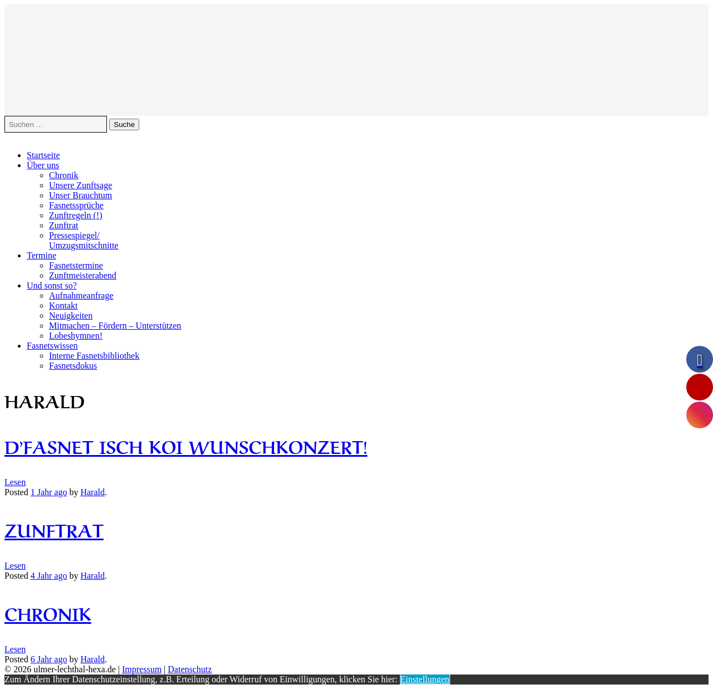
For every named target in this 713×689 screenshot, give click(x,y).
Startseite (43, 155)
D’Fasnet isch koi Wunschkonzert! (185, 445)
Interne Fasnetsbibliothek (94, 355)
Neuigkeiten (70, 315)
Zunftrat (63, 225)
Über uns (43, 165)
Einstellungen (425, 679)
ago (49, 492)
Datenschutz (190, 669)
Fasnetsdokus (73, 365)
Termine (41, 255)
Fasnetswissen (52, 345)
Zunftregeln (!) (75, 215)
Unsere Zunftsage (80, 185)
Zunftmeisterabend (82, 275)
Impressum (142, 669)
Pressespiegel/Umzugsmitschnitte (83, 240)
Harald (92, 492)
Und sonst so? (52, 285)
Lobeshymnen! (75, 335)
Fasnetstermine (76, 265)
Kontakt (63, 305)
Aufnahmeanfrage (81, 295)
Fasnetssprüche (76, 205)
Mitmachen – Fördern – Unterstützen (115, 325)
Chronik (63, 175)
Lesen (15, 482)
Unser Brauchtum (80, 195)
